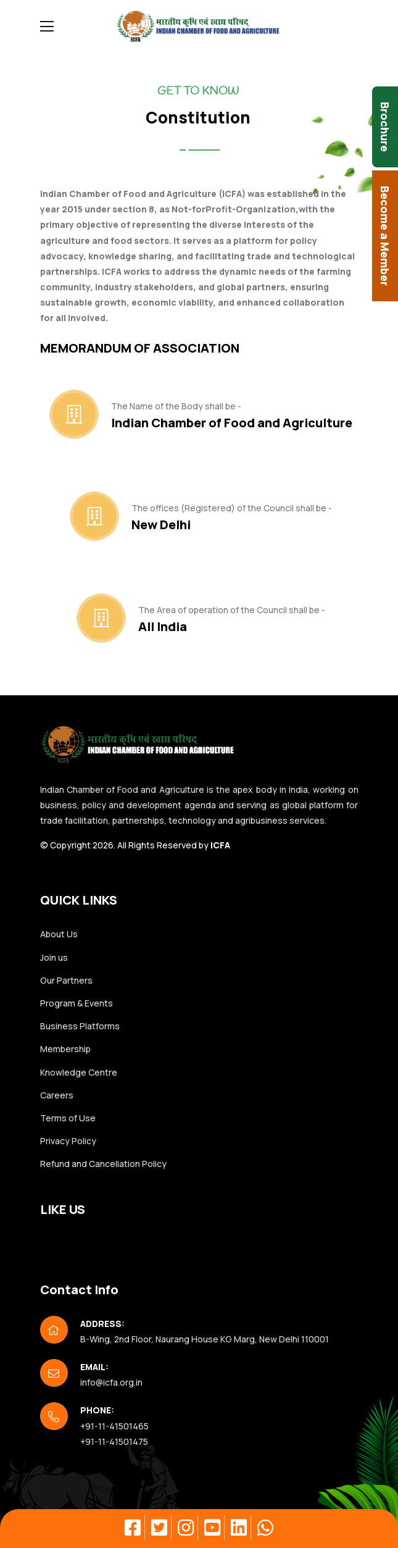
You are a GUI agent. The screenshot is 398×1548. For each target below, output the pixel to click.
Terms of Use (68, 1118)
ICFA (220, 845)
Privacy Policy (68, 1141)
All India (162, 626)
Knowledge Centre (78, 1072)
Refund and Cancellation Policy (103, 1163)
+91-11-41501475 (114, 1441)
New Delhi (161, 524)
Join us (54, 957)
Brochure (385, 127)
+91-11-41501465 (114, 1426)
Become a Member (385, 236)
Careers (56, 1095)
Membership (65, 1049)
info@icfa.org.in (111, 1382)
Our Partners (66, 980)
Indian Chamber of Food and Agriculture (231, 422)
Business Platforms (80, 1026)
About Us (59, 934)
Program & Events (76, 1003)
